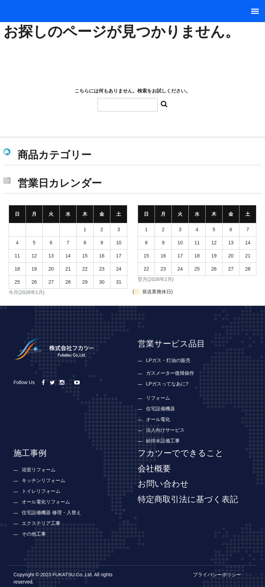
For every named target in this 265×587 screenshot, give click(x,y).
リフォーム (158, 398)
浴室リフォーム (39, 469)
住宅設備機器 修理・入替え (51, 512)
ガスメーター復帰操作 (170, 373)
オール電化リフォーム (46, 502)
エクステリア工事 (41, 523)
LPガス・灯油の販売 (168, 360)
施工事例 (30, 453)
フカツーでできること (181, 453)
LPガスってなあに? (167, 384)
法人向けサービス (165, 430)
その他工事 (34, 534)
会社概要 (154, 468)
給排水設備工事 (163, 440)
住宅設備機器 (160, 408)
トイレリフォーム (41, 491)
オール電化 (158, 419)
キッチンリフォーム (43, 480)
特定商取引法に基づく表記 (188, 499)
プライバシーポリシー (217, 574)
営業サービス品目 (171, 343)
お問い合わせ (163, 483)
